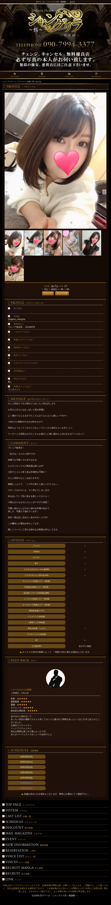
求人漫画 (22, 868)
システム (14, 810)
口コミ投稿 (15, 862)
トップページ (18, 805)
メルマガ (22, 833)
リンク (11, 879)
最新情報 (25, 845)
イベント (14, 839)
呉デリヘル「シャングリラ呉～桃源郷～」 (59, 895)
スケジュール (19, 822)
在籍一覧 (16, 816)
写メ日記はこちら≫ (17, 311)
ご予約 (19, 851)
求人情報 (16, 873)
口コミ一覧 (19, 856)
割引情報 (17, 828)
